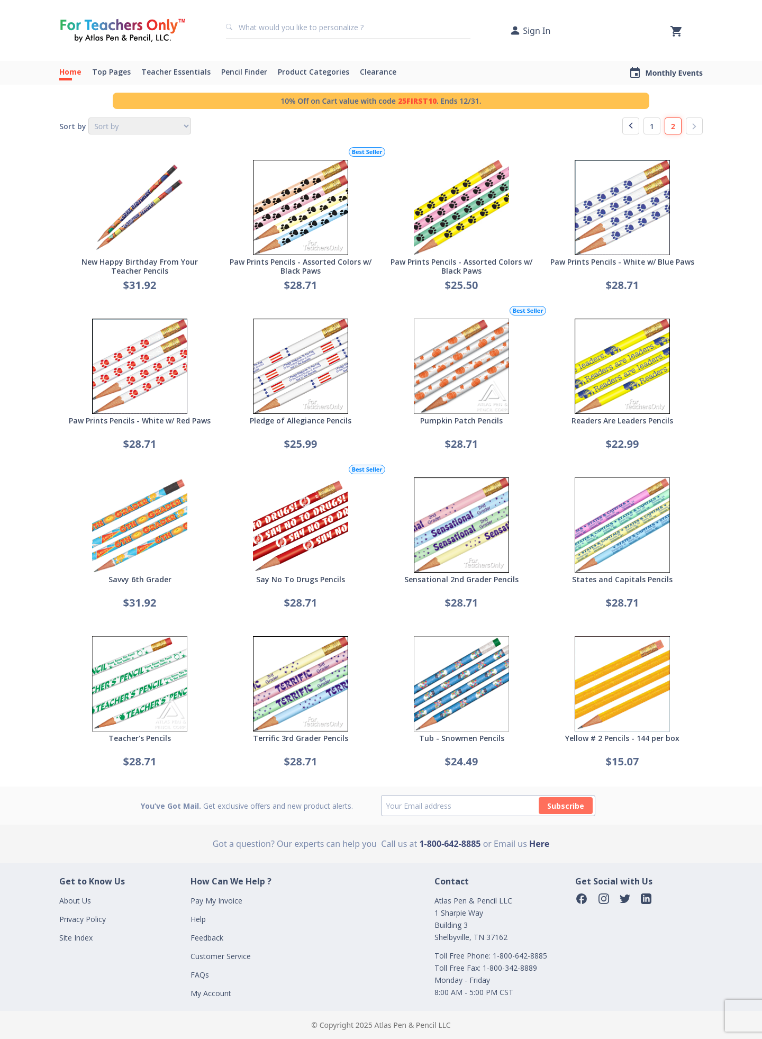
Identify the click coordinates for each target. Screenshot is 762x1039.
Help (198, 919)
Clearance (378, 72)
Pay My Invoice (216, 901)
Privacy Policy (82, 919)
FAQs (199, 975)
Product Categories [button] (313, 72)
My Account (210, 993)
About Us (75, 901)
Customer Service (220, 956)
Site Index (76, 938)
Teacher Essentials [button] (176, 72)
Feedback (206, 938)
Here (539, 844)
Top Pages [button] (111, 72)
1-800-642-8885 (449, 844)
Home (70, 72)
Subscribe (565, 806)
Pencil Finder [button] (244, 72)
